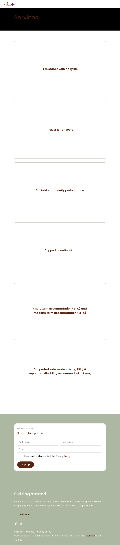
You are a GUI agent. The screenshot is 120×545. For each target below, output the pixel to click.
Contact (18, 531)
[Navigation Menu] (115, 4)
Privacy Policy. (63, 456)
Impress (30, 531)
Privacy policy (44, 531)
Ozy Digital (90, 536)
